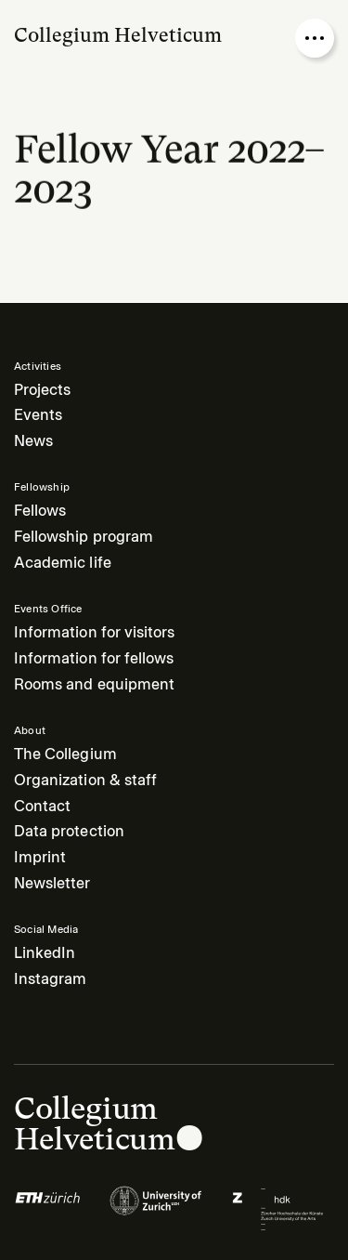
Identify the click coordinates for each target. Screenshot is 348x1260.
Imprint (40, 857)
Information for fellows (94, 658)
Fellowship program (83, 537)
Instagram (50, 979)
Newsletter (52, 883)
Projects (42, 390)
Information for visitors (94, 632)
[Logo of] (48, 1209)
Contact (42, 806)
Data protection (69, 831)
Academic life (62, 563)
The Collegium (65, 754)
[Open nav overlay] (314, 38)
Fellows (40, 510)
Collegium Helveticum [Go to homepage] (118, 34)
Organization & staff (85, 780)
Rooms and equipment (94, 684)
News (33, 441)
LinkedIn (44, 953)
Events (38, 415)
